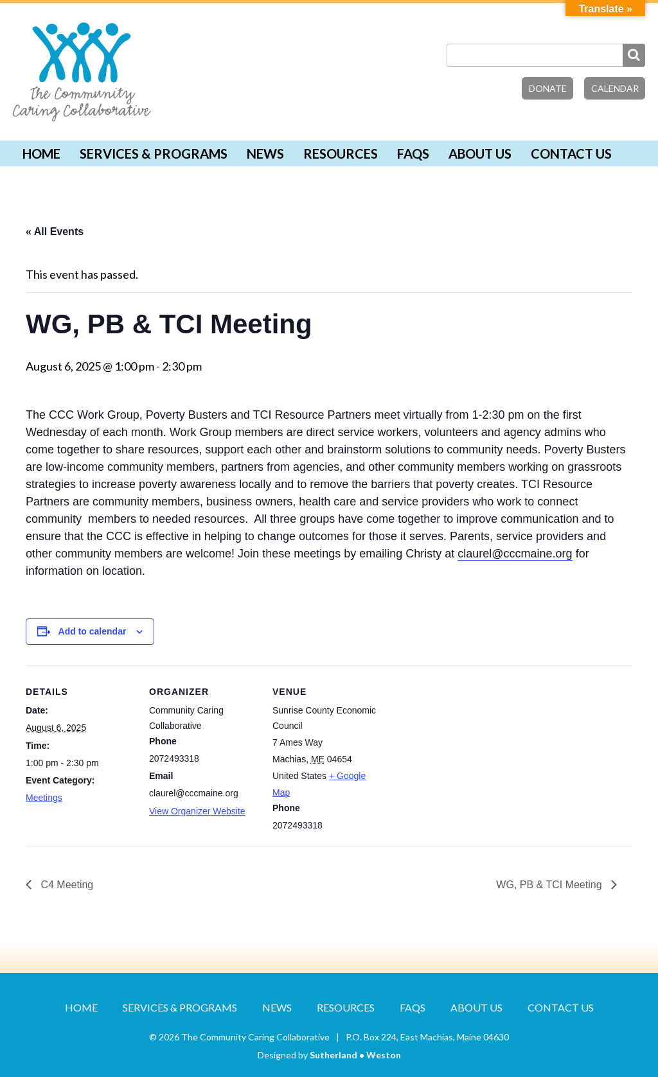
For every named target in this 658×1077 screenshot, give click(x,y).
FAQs (413, 153)
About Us (480, 153)
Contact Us (571, 153)
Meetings (44, 797)
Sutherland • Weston (355, 1054)
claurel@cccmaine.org (515, 553)
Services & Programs (153, 153)
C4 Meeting (65, 884)
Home (41, 153)
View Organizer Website (197, 811)
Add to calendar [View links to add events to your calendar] (92, 631)
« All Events (55, 231)
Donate (548, 88)
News (265, 153)
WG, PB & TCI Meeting (550, 884)
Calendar (615, 88)
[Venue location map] (463, 753)
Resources (340, 153)
